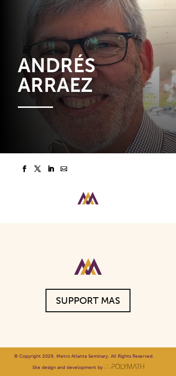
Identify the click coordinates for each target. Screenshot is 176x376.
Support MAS (88, 300)
